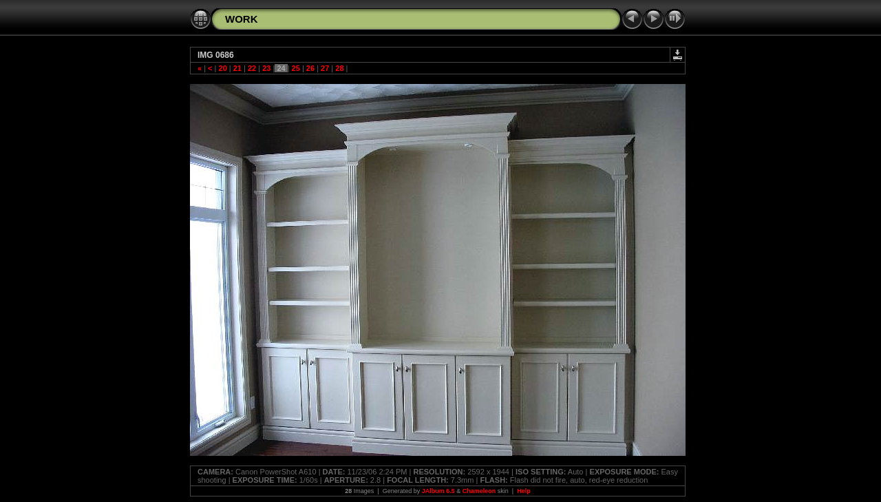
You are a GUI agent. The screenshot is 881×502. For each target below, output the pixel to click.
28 (339, 68)
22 (252, 68)
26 (310, 68)
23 (266, 68)
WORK (241, 19)
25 (296, 68)
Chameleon (479, 491)
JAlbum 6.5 (438, 491)
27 (325, 68)
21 (237, 68)
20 (222, 68)
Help (524, 491)
